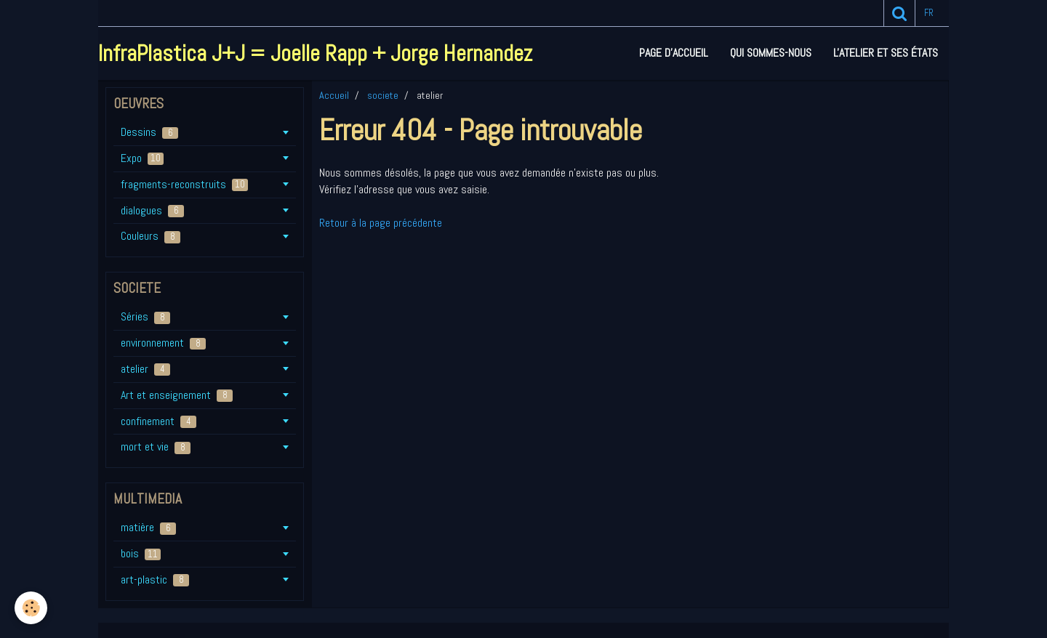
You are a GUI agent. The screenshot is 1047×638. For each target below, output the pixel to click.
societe (382, 95)
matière (148, 527)
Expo (142, 158)
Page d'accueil (673, 52)
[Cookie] (31, 607)
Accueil (334, 95)
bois (141, 553)
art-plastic (155, 579)
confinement (158, 421)
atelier (145, 368)
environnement (163, 342)
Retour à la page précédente (380, 222)
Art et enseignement (177, 395)
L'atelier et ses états (885, 52)
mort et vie (155, 446)
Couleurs (150, 235)
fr (929, 13)
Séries (145, 316)
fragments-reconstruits (184, 184)
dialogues (152, 210)
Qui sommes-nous (770, 52)
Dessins (149, 132)
